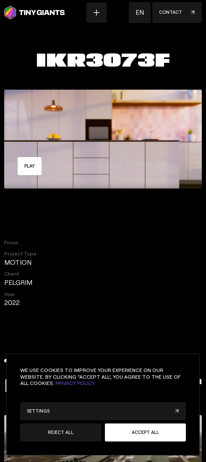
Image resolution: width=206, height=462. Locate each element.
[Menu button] (96, 13)
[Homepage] (34, 12)
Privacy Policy (75, 383)
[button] (140, 12)
